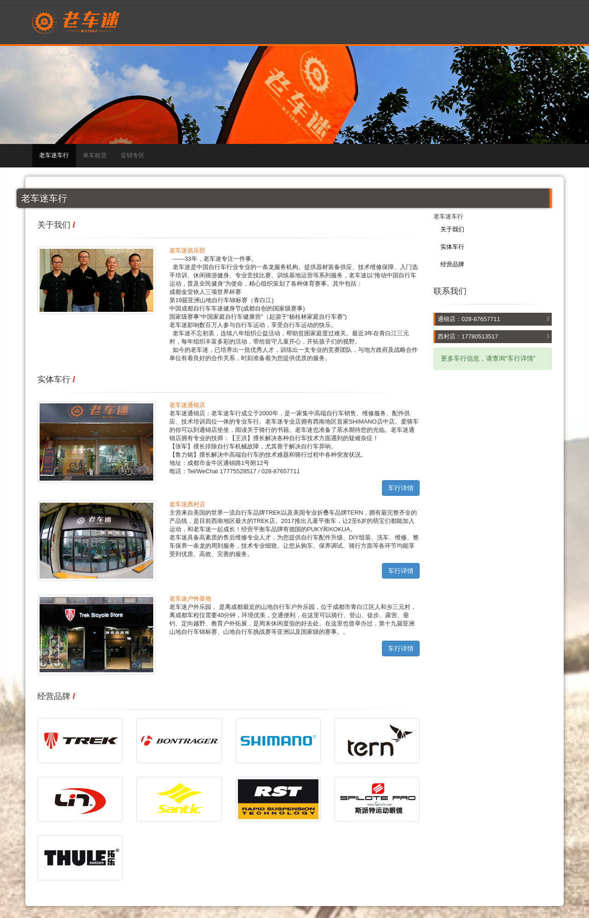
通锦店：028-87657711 (469, 319)
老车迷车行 (54, 155)
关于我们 (452, 229)
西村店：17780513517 (468, 336)
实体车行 (452, 246)
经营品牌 (452, 264)
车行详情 (401, 488)
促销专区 (132, 155)
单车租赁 (95, 155)
